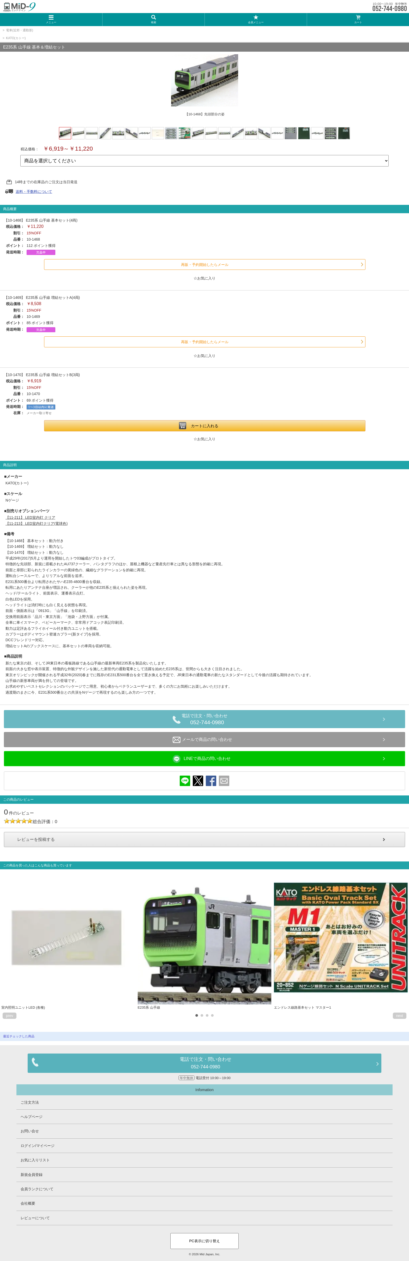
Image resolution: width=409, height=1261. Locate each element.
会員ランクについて (37, 1189)
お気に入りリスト (35, 1160)
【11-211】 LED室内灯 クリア (30, 517)
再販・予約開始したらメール (204, 265)
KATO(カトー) (16, 38)
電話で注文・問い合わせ (207, 720)
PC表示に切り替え (204, 1241)
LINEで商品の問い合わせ (202, 759)
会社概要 (28, 1203)
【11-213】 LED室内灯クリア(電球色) (36, 523)
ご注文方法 (30, 1102)
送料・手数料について (34, 191)
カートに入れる (204, 426)
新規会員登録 (32, 1175)
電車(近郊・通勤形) (19, 30)
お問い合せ (30, 1131)
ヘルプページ (32, 1117)
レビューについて (35, 1218)
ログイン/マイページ (38, 1146)
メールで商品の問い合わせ (202, 740)
